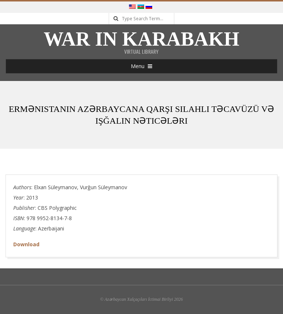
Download (26, 244)
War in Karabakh (141, 39)
